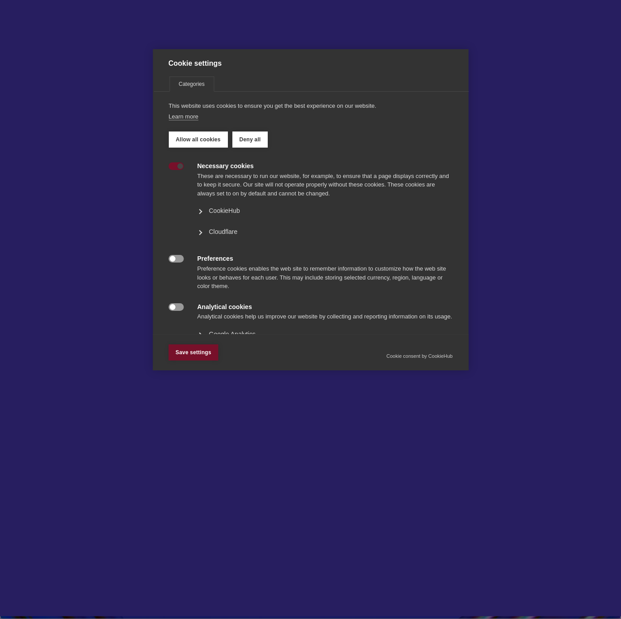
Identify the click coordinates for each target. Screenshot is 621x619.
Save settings (193, 452)
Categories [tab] (192, 184)
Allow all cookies (198, 239)
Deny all (250, 239)
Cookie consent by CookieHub (419, 455)
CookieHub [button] (224, 310)
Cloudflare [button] (223, 331)
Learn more (183, 216)
